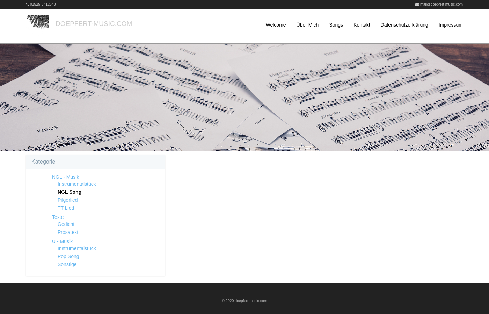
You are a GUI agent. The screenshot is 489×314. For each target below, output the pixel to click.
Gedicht (66, 224)
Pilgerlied (68, 200)
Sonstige (67, 264)
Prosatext (68, 232)
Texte (58, 217)
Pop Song (68, 256)
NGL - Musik (65, 177)
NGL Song (69, 192)
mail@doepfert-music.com (441, 4)
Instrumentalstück (77, 184)
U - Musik (62, 241)
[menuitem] (270, 25)
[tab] (95, 162)
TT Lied (66, 208)
